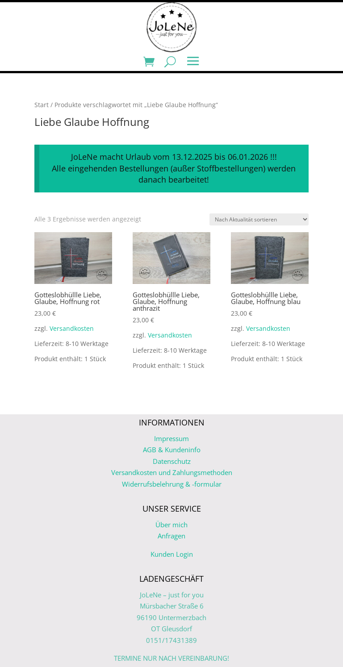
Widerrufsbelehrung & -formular (172, 483)
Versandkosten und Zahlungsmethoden (171, 472)
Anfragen (171, 535)
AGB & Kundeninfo (172, 449)
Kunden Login (172, 554)
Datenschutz (172, 461)
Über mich (171, 524)
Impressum (171, 438)
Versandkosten (72, 329)
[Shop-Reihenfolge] (259, 219)
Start (41, 104)
